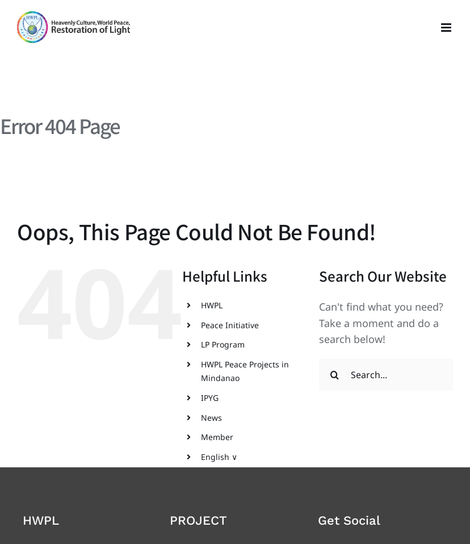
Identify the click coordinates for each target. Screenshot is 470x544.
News (211, 417)
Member (217, 437)
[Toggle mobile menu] (447, 28)
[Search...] (386, 375)
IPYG (210, 397)
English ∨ (219, 456)
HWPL (212, 305)
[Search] (335, 375)
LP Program (223, 344)
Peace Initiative (230, 325)
